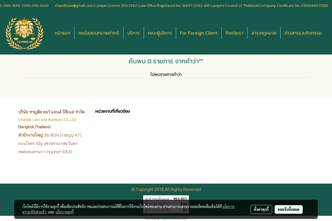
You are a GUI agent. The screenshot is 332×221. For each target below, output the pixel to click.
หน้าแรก (62, 32)
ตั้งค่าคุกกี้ (261, 209)
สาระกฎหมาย (263, 32)
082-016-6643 (36, 5)
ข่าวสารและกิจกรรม (303, 32)
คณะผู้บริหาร (160, 32)
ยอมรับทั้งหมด (289, 209)
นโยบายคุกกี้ (65, 212)
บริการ (133, 32)
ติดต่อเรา (234, 32)
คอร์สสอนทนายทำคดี (98, 32)
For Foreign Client (198, 32)
